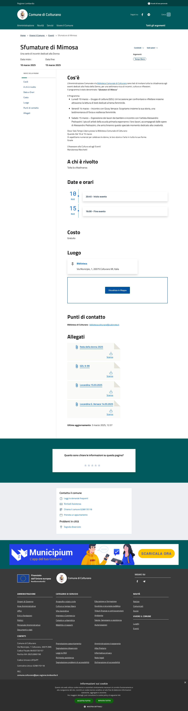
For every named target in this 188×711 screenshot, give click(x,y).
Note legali (99, 657)
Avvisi (136, 610)
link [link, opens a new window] (119, 695)
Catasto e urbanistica (65, 620)
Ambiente (99, 615)
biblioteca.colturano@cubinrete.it (104, 324)
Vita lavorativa (62, 610)
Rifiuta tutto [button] (104, 701)
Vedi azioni (153, 47)
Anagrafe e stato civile (66, 601)
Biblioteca (82, 263)
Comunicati (138, 606)
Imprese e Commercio (65, 615)
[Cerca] (167, 14)
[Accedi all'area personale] (157, 3)
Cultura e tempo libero (66, 606)
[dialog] (94, 695)
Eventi (51, 35)
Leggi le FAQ (61, 652)
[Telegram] (144, 14)
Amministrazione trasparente (108, 643)
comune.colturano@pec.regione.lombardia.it (37, 675)
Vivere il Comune (37, 35)
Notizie (136, 601)
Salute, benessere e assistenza (108, 620)
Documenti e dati (24, 629)
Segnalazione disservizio (66, 648)
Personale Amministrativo (28, 625)
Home (23, 35)
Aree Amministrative (26, 606)
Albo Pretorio (100, 648)
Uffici (19, 610)
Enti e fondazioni (24, 615)
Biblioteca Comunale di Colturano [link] (112, 83)
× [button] (185, 683)
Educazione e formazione (106, 601)
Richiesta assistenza (65, 657)
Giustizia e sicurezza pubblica (107, 606)
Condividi (139, 47)
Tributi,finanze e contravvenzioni (109, 610)
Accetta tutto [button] (83, 701)
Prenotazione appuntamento (68, 643)
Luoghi (136, 623)
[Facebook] (137, 14)
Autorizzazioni (101, 624)
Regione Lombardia (25, 3)
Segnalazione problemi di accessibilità (72, 662)
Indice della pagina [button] (31, 73)
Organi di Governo (25, 601)
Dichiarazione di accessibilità (107, 662)
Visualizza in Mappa (117, 290)
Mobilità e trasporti (64, 625)
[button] (94, 706)
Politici (20, 620)
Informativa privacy (103, 652)
